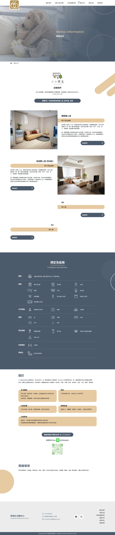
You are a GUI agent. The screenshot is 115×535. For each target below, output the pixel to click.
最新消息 (102, 520)
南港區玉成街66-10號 (50, 516)
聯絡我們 (92, 151)
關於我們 (102, 510)
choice (75, 533)
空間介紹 (102, 513)
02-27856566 (48, 514)
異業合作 (102, 518)
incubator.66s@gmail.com (52, 519)
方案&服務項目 (100, 515)
